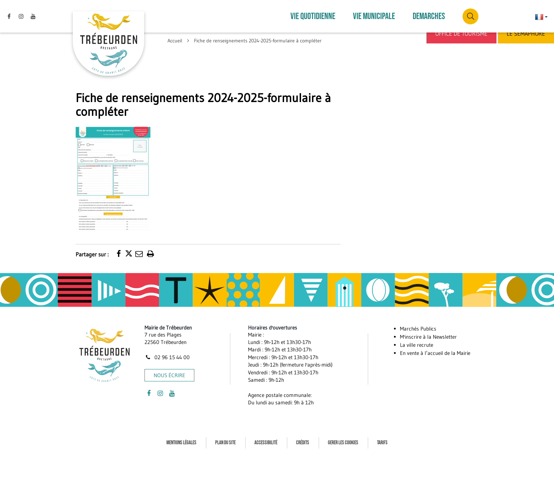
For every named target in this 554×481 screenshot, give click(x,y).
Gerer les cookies (343, 434)
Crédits (302, 434)
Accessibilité (265, 434)
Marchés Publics (418, 320)
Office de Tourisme (461, 33)
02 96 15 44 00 (167, 348)
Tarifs (382, 434)
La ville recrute (416, 336)
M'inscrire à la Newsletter (428, 328)
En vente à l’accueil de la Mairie (435, 344)
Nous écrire (169, 366)
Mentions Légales (181, 434)
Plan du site (225, 434)
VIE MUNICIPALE (374, 12)
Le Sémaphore (526, 33)
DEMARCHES (429, 12)
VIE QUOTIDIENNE (312, 12)
